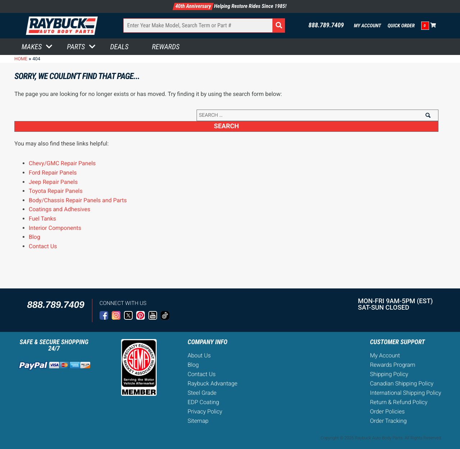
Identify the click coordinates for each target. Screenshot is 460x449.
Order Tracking (388, 420)
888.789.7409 (326, 25)
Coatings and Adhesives (59, 209)
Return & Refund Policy (398, 402)
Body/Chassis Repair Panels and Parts (78, 200)
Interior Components (55, 227)
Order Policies (387, 411)
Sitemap (198, 420)
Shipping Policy (389, 374)
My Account (367, 25)
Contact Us (43, 246)
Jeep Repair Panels (53, 182)
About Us (199, 355)
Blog (34, 236)
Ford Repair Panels (53, 172)
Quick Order (401, 25)
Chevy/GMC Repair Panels (62, 163)
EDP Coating (203, 402)
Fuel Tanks (42, 218)
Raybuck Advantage (213, 383)
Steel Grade (202, 392)
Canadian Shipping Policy (401, 383)
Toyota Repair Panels (56, 191)
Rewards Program (392, 364)
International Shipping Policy (405, 392)
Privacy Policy (205, 411)
